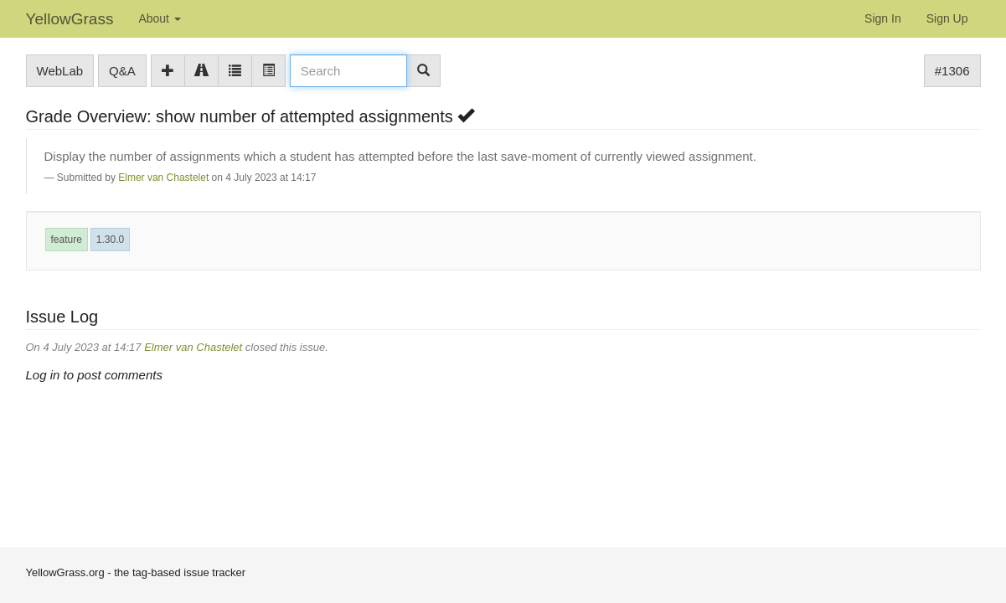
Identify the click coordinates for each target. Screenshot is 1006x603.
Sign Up (947, 18)
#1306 (952, 71)
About (159, 18)
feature (66, 239)
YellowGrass (70, 19)
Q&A (122, 71)
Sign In (882, 18)
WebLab (60, 71)
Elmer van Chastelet (163, 177)
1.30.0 (110, 239)
